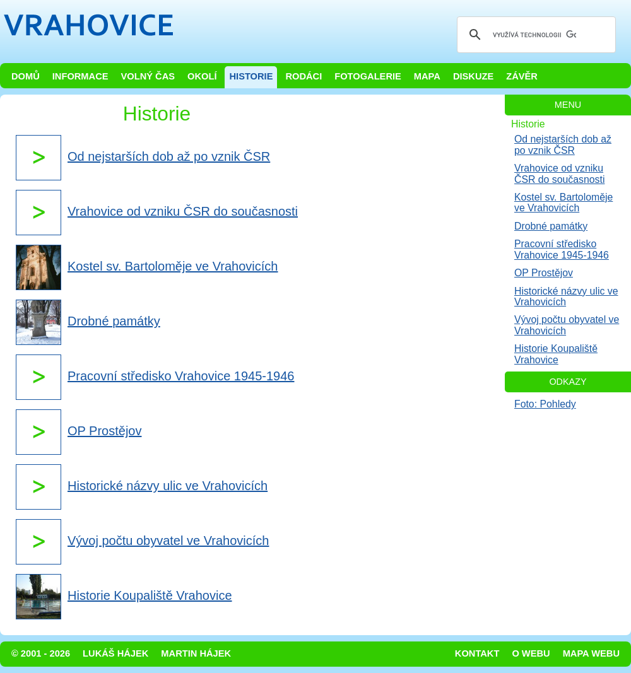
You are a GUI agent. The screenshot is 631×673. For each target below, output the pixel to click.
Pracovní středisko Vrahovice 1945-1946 (561, 249)
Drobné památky (550, 226)
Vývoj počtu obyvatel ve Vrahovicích (566, 325)
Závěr (522, 76)
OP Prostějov (543, 272)
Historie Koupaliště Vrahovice (556, 354)
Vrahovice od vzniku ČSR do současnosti (559, 173)
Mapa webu (591, 653)
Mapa (427, 76)
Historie (251, 76)
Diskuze (473, 76)
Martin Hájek (196, 653)
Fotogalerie (367, 76)
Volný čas (148, 76)
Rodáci (303, 76)
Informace (80, 76)
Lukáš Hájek (115, 653)
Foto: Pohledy (545, 404)
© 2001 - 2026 (40, 653)
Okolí (201, 76)
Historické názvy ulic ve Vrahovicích (566, 296)
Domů (25, 76)
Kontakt (477, 653)
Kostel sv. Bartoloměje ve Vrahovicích (563, 202)
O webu (531, 653)
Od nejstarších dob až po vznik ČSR (562, 144)
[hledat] (534, 34)
